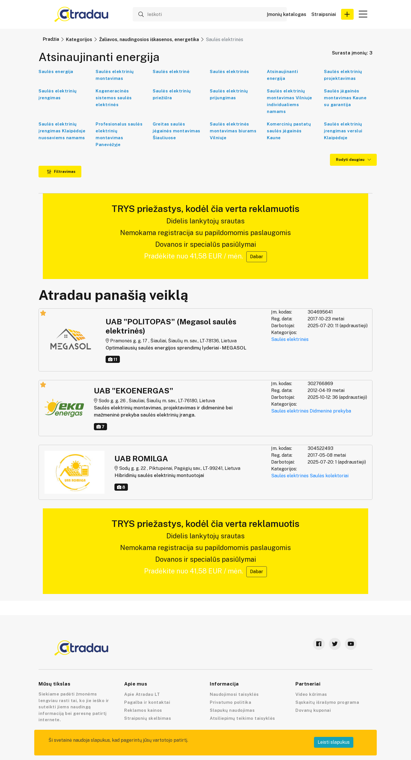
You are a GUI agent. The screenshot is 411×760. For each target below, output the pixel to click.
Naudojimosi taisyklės (234, 694)
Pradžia (51, 39)
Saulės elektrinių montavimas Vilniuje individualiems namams (289, 101)
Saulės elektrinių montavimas (115, 75)
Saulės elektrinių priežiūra (172, 94)
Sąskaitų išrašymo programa (327, 702)
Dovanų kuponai (313, 710)
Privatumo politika (230, 702)
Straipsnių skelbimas (147, 718)
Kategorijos (79, 39)
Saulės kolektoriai (329, 475)
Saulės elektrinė (171, 71)
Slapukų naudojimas (232, 710)
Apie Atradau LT (142, 694)
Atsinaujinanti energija (282, 75)
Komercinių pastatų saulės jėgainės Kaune (289, 131)
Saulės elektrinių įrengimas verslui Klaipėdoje (343, 131)
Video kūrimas (311, 694)
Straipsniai (323, 14)
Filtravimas (61, 171)
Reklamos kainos (143, 710)
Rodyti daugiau (353, 159)
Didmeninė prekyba (330, 411)
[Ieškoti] (210, 14)
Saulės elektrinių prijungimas (229, 94)
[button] (347, 14)
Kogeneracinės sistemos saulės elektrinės (114, 97)
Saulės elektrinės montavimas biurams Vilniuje (233, 131)
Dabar (256, 256)
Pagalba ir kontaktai (147, 702)
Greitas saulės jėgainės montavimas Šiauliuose (176, 131)
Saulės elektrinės (229, 71)
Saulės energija (56, 71)
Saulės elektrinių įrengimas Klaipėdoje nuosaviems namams (62, 131)
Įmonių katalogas (286, 14)
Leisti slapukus (334, 742)
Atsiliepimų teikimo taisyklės (242, 718)
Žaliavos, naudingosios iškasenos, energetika (149, 39)
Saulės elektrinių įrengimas (58, 94)
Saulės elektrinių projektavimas (343, 75)
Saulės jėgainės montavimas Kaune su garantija (345, 97)
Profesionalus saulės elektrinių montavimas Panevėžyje (119, 134)
